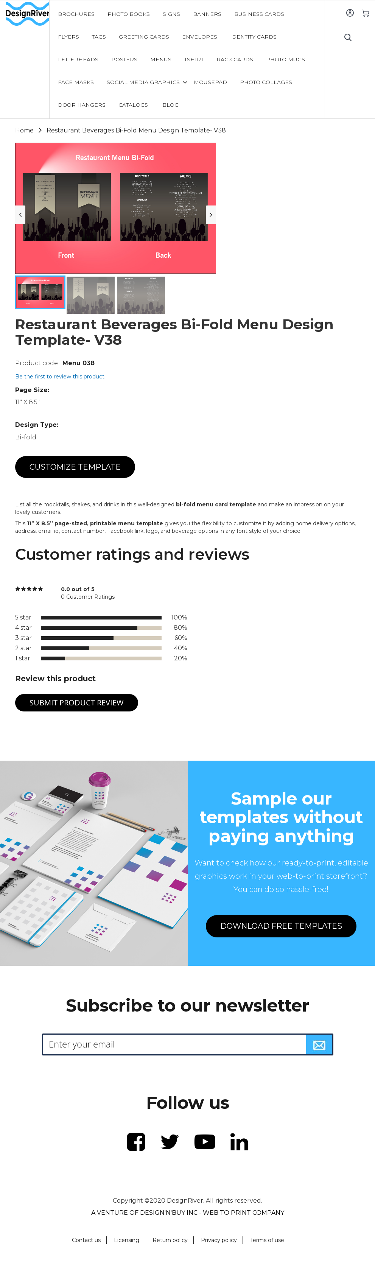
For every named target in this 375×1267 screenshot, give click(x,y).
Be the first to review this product (59, 376)
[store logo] (27, 14)
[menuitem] (76, 14)
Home (24, 130)
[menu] (187, 59)
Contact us (86, 1240)
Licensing (126, 1240)
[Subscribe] (319, 1044)
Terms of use (267, 1240)
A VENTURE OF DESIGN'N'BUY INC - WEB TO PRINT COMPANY (187, 1212)
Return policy (170, 1240)
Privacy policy (219, 1240)
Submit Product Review (77, 702)
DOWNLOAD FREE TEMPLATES (281, 926)
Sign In (350, 13)
